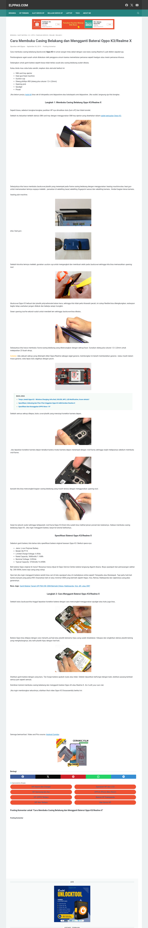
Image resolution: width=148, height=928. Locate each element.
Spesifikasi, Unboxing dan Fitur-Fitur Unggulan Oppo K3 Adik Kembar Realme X (46, 423)
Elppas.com (20, 3)
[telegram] (87, 810)
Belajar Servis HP (56, 9)
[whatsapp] (70, 810)
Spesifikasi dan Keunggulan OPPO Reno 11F (34, 426)
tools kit (28, 103)
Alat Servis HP (40, 9)
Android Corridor (52, 768)
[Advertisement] (53, 181)
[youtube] (136, 2)
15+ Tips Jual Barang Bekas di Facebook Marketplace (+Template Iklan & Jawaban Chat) (120, 78)
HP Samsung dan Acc (31, 825)
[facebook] (126, 2)
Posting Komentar (49, 50)
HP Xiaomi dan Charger (31, 820)
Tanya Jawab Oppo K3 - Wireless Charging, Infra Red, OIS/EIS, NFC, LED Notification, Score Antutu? (53, 419)
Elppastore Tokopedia (114, 128)
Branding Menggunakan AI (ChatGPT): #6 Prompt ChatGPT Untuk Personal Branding (121, 88)
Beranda (13, 9)
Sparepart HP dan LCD (75, 820)
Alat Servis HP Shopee (115, 132)
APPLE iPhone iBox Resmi (75, 825)
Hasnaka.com (86, 924)
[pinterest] (52, 810)
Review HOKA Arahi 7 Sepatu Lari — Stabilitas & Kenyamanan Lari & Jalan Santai (121, 69)
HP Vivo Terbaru (31, 836)
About (78, 920)
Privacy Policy (61, 920)
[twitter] (131, 2)
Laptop (71, 9)
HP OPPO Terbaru (31, 830)
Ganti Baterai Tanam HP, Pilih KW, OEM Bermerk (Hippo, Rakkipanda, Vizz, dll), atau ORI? (55, 611)
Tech (79, 9)
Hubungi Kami (87, 920)
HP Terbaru (25, 9)
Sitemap (71, 920)
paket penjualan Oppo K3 (26, 130)
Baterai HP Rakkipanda (75, 830)
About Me (88, 9)
